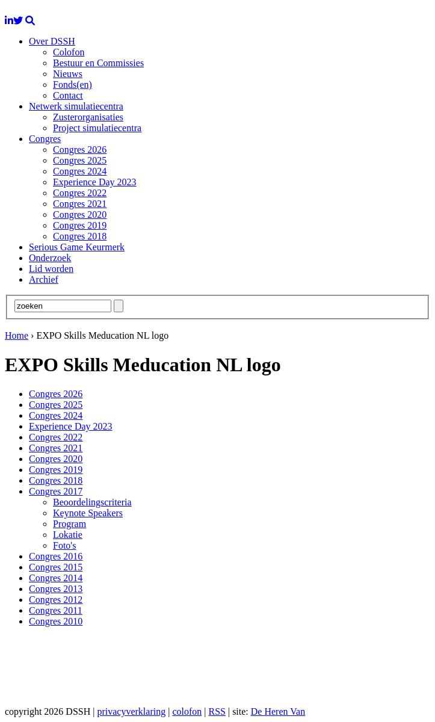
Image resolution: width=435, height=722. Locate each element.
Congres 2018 (79, 236)
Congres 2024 (79, 171)
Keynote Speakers (88, 513)
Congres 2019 (79, 225)
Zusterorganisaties (88, 117)
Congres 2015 (55, 567)
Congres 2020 (79, 214)
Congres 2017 (55, 491)
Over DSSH (52, 41)
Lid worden (51, 269)
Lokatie (67, 534)
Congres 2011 (55, 610)
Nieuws (67, 74)
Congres (45, 139)
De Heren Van (278, 711)
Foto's (64, 545)
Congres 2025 (79, 160)
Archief (43, 279)
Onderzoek (50, 258)
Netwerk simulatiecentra (76, 106)
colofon (187, 711)
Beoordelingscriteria (92, 502)
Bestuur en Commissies (98, 63)
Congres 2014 (55, 578)
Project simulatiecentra (97, 128)
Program (69, 524)
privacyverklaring (131, 711)
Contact (68, 95)
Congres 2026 (79, 149)
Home (16, 335)
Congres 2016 (55, 556)
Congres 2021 (79, 204)
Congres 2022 (79, 193)
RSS (216, 711)
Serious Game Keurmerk (77, 247)
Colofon (68, 52)
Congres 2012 (55, 599)
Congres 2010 (55, 621)
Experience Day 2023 (95, 182)
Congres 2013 (55, 589)
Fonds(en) (72, 84)
